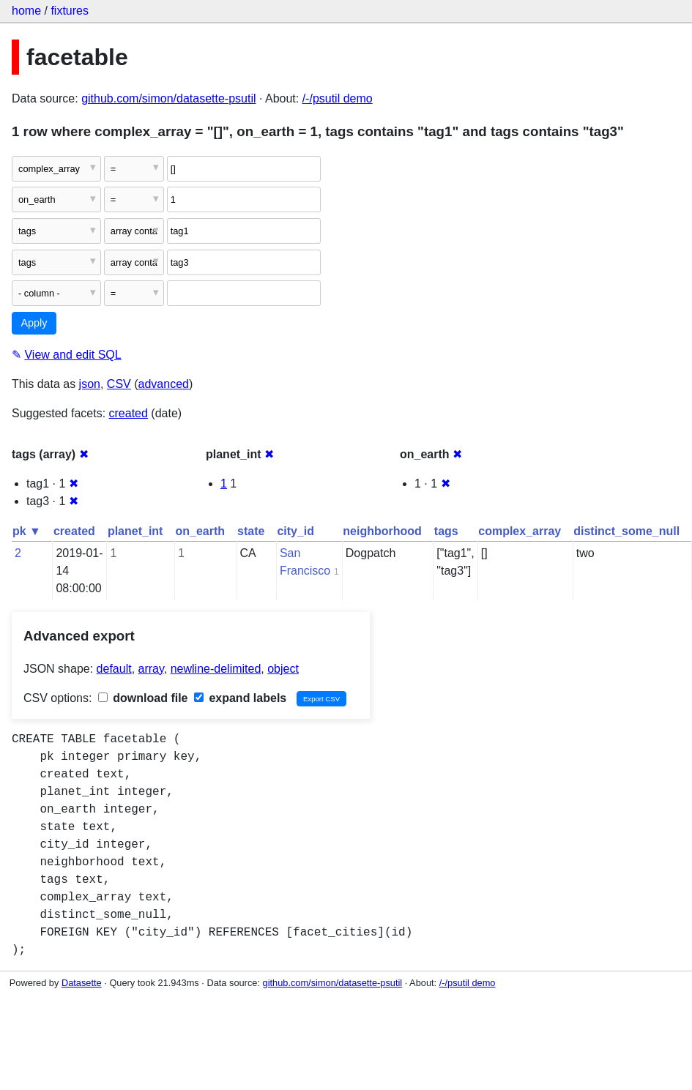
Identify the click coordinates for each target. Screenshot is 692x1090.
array (151, 668)
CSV (119, 384)
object (283, 668)
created (128, 413)
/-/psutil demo (337, 98)
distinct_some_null (626, 531)
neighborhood (382, 531)
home (26, 10)
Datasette (82, 982)
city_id (295, 531)
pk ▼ (26, 531)
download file (143, 698)
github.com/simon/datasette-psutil (168, 98)
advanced (163, 384)
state (250, 531)
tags (446, 531)
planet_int (135, 531)
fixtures (70, 10)
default (114, 668)
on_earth (200, 531)
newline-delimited (216, 668)
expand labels (240, 698)
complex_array (519, 531)
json (89, 384)
